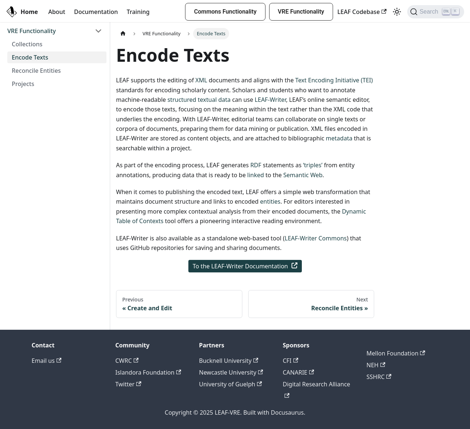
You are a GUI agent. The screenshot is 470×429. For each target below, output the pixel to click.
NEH (375, 365)
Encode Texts (30, 57)
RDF (255, 165)
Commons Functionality (225, 11)
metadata (339, 138)
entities (270, 201)
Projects (23, 84)
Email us (46, 361)
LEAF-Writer (270, 100)
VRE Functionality (301, 11)
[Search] (435, 11)
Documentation (96, 12)
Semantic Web (303, 175)
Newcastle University (231, 372)
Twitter (128, 384)
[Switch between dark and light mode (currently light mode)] (397, 12)
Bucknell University (228, 361)
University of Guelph (230, 384)
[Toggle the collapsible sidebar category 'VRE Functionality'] (98, 31)
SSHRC (378, 377)
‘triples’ (312, 165)
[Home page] (123, 33)
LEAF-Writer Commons (316, 238)
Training (138, 12)
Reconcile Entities (36, 71)
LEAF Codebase (362, 12)
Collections (27, 44)
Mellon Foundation (395, 353)
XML (201, 80)
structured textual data (199, 100)
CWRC (126, 361)
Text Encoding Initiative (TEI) (334, 80)
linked (255, 175)
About (56, 12)
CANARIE (298, 372)
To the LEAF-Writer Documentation (245, 266)
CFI (290, 361)
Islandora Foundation (148, 372)
